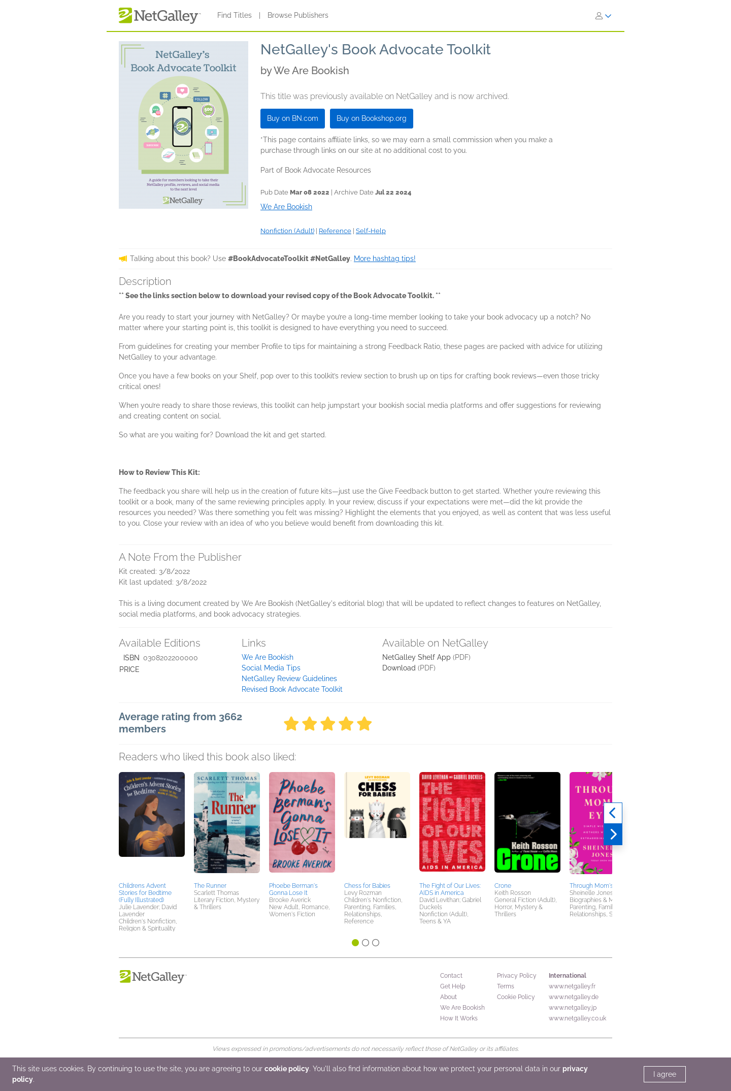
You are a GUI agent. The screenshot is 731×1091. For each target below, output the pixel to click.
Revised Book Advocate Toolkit (292, 689)
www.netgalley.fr (572, 986)
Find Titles (234, 15)
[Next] (613, 834)
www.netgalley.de (574, 997)
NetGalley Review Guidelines (289, 679)
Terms (505, 986)
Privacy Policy (517, 975)
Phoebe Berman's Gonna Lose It (293, 889)
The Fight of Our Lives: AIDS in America (450, 889)
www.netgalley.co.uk (577, 1018)
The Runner (210, 885)
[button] (152, 825)
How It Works (459, 1018)
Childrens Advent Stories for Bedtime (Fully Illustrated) (145, 893)
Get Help (452, 986)
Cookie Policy (516, 997)
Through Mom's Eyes (599, 885)
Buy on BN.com (292, 118)
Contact (451, 975)
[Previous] (613, 813)
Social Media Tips (271, 668)
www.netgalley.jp (572, 1007)
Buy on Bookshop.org (372, 118)
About (448, 997)
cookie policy (286, 1069)
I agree (664, 1074)
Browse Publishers (298, 15)
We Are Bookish (267, 657)
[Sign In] (603, 16)
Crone (502, 885)
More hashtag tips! (385, 258)
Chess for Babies (367, 885)
